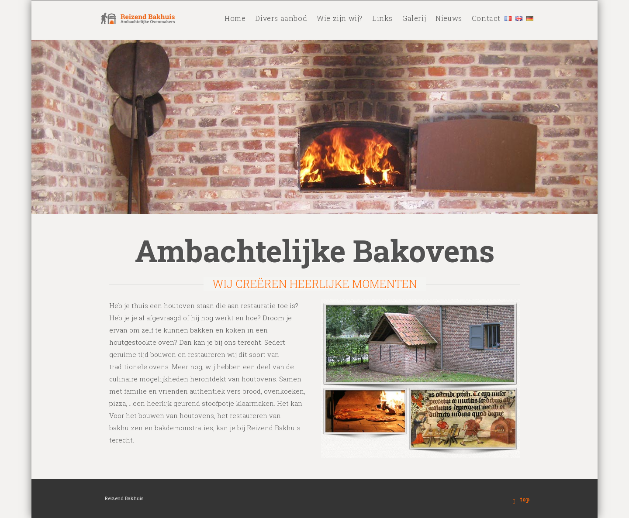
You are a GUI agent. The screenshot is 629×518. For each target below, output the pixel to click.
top (524, 499)
